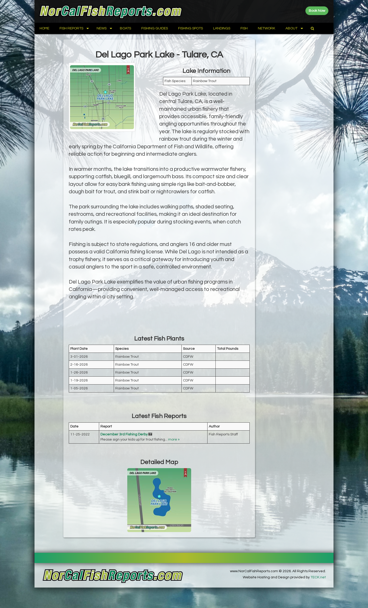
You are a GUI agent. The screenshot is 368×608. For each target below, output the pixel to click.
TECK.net (318, 577)
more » (174, 439)
